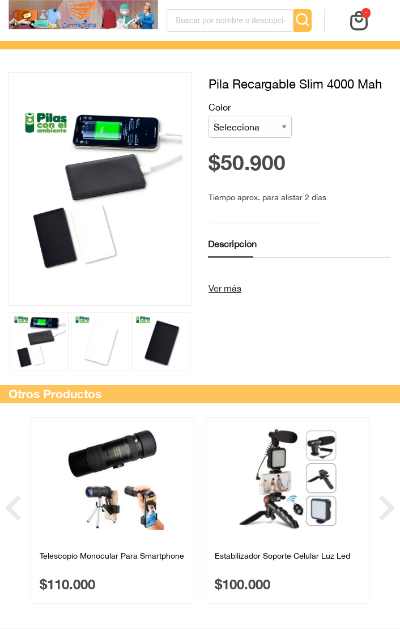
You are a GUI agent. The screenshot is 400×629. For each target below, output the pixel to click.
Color (250, 120)
